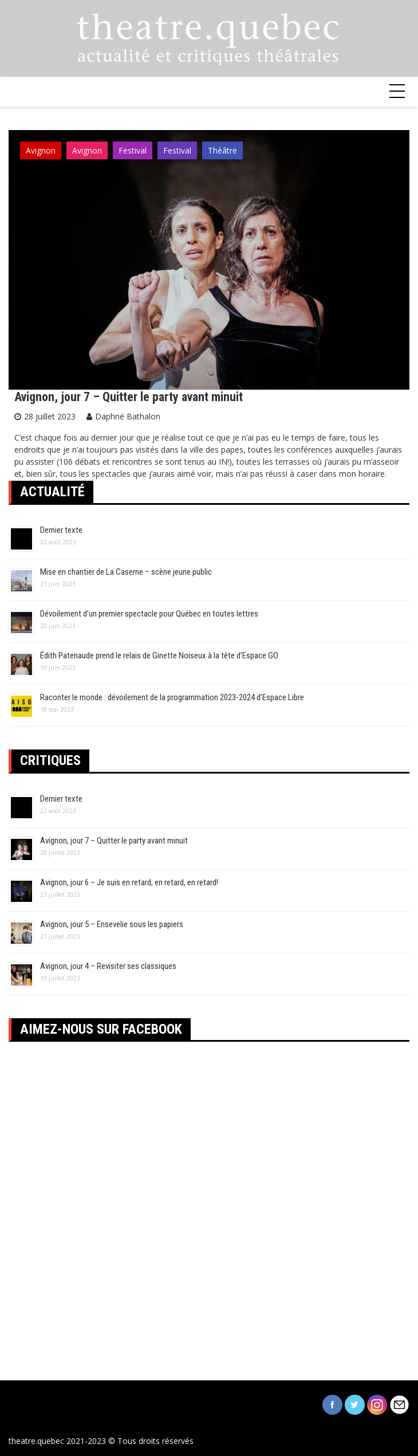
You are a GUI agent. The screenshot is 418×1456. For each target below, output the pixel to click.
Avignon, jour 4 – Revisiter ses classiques (108, 966)
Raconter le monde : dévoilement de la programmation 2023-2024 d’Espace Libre (172, 697)
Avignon (41, 150)
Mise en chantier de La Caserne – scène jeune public (126, 572)
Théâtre (222, 150)
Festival (133, 150)
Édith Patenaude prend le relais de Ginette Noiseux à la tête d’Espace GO (159, 655)
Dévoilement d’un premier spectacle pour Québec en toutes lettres (149, 614)
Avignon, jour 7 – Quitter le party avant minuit (128, 397)
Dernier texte (61, 530)
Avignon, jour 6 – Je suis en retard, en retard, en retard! (129, 882)
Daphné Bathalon (127, 416)
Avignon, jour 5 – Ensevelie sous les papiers (111, 924)
